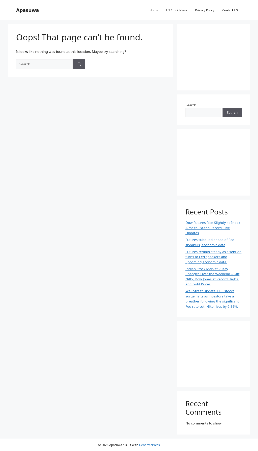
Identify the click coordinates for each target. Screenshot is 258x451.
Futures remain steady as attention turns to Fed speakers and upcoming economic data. (213, 256)
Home (154, 10)
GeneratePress (149, 445)
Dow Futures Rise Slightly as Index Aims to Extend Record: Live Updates (212, 227)
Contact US (230, 10)
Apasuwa (27, 10)
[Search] (79, 64)
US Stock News (176, 10)
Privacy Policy (204, 10)
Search (190, 105)
